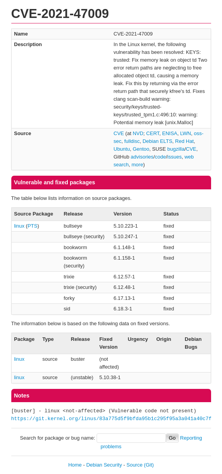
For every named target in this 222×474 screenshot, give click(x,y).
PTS (32, 226)
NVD (138, 133)
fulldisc (132, 141)
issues (174, 157)
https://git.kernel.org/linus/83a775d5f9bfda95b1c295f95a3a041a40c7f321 (116, 418)
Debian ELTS (157, 141)
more (137, 165)
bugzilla (176, 149)
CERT (152, 133)
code (160, 157)
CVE (119, 133)
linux (19, 226)
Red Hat (184, 141)
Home (75, 465)
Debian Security (104, 465)
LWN (185, 133)
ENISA (169, 133)
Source (135, 465)
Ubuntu (122, 149)
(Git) (149, 465)
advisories (142, 157)
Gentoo (141, 149)
